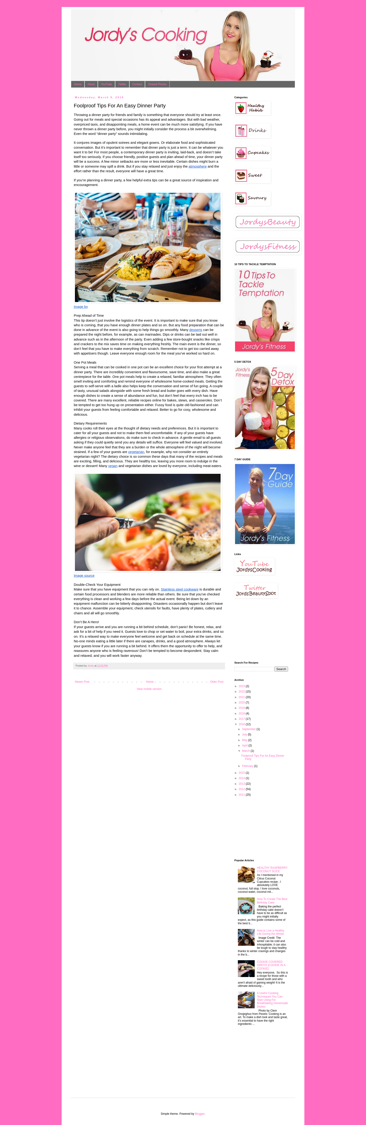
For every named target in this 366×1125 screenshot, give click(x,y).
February (248, 766)
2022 (242, 691)
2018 (242, 713)
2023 (242, 686)
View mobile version (149, 689)
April (245, 745)
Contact (137, 84)
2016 (242, 724)
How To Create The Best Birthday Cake (272, 900)
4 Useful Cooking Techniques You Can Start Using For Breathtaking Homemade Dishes (272, 999)
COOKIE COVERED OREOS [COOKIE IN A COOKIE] (271, 965)
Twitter (122, 84)
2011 (242, 794)
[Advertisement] (257, 629)
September (249, 729)
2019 (242, 708)
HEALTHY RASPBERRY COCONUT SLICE (272, 869)
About (91, 84)
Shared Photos (157, 84)
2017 (242, 719)
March (246, 750)
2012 (242, 789)
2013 (242, 783)
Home (77, 84)
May (245, 740)
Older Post (216, 681)
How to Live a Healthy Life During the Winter (270, 932)
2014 (242, 778)
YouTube (106, 84)
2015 (242, 772)
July (245, 734)
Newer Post (82, 681)
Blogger (199, 1113)
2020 (242, 702)
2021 (242, 697)
